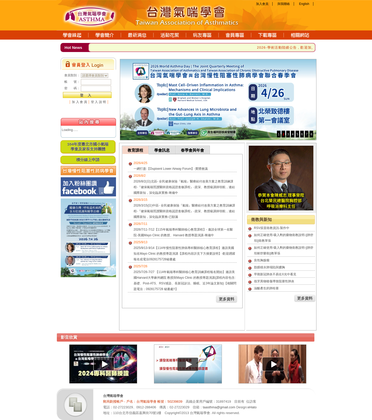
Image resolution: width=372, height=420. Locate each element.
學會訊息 (162, 150)
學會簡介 (105, 35)
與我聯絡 (283, 4)
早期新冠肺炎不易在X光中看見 (275, 274)
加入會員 (262, 4)
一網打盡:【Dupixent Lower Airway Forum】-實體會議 (171, 169)
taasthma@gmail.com (219, 407)
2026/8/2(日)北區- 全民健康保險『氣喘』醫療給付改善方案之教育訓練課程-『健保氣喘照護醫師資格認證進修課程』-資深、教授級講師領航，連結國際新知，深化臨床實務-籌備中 (184, 187)
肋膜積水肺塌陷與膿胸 (269, 267)
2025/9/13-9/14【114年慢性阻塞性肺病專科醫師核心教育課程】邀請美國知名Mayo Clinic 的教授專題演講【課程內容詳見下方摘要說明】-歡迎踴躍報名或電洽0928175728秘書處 (184, 253)
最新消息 (137, 35)
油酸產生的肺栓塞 (266, 288)
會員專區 (235, 35)
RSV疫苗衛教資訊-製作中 (271, 228)
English (304, 4)
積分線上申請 (87, 159)
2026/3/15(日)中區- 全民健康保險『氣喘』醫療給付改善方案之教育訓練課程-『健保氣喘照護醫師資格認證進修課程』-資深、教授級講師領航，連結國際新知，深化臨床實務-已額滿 (184, 211)
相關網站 (299, 35)
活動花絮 (170, 35)
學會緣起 (73, 35)
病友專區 (202, 35)
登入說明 (99, 102)
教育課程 (135, 150)
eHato (252, 407)
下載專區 (267, 35)
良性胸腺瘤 (261, 260)
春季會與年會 (192, 150)
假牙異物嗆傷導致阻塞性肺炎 (274, 281)
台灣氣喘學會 (95, 14)
